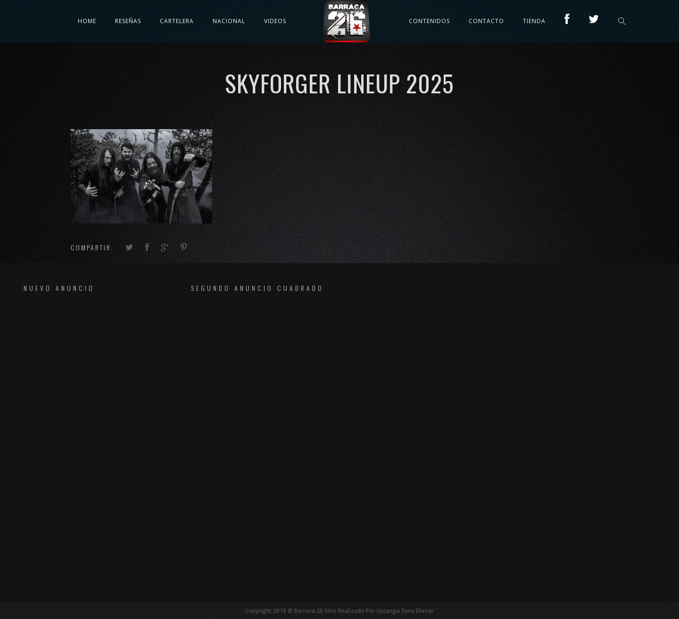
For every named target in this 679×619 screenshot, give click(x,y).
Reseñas (128, 21)
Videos (275, 21)
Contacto (486, 21)
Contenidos (429, 21)
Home (87, 21)
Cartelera (177, 21)
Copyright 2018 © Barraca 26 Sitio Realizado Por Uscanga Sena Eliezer (339, 611)
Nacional (229, 21)
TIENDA (534, 21)
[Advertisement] (83, 446)
